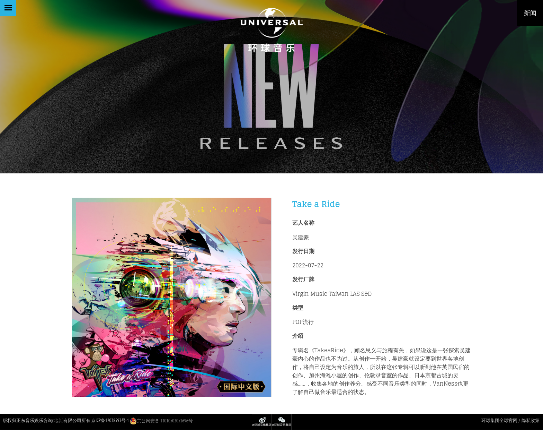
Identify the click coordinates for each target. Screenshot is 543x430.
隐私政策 (531, 420)
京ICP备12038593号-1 (110, 420)
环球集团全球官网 (499, 420)
